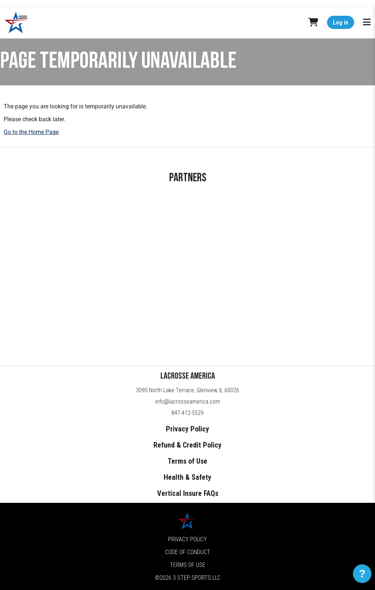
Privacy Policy (187, 429)
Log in (340, 22)
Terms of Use (187, 461)
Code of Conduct (187, 552)
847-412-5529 (187, 412)
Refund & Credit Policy (187, 445)
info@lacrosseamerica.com (187, 401)
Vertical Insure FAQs (187, 493)
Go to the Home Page (31, 132)
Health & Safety (187, 477)
